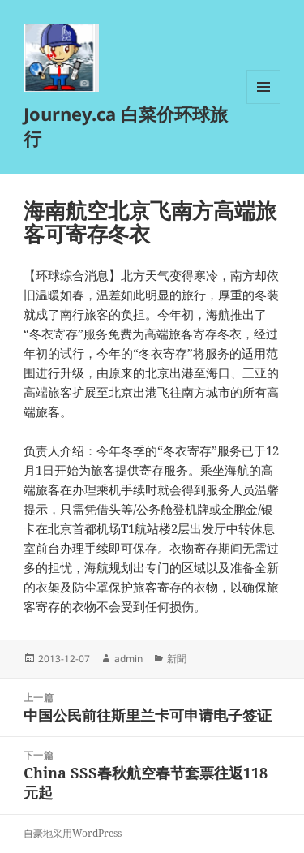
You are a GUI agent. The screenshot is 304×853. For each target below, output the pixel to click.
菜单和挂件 (263, 103)
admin (128, 659)
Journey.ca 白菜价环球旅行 (126, 125)
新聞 (176, 659)
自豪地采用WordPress (73, 833)
